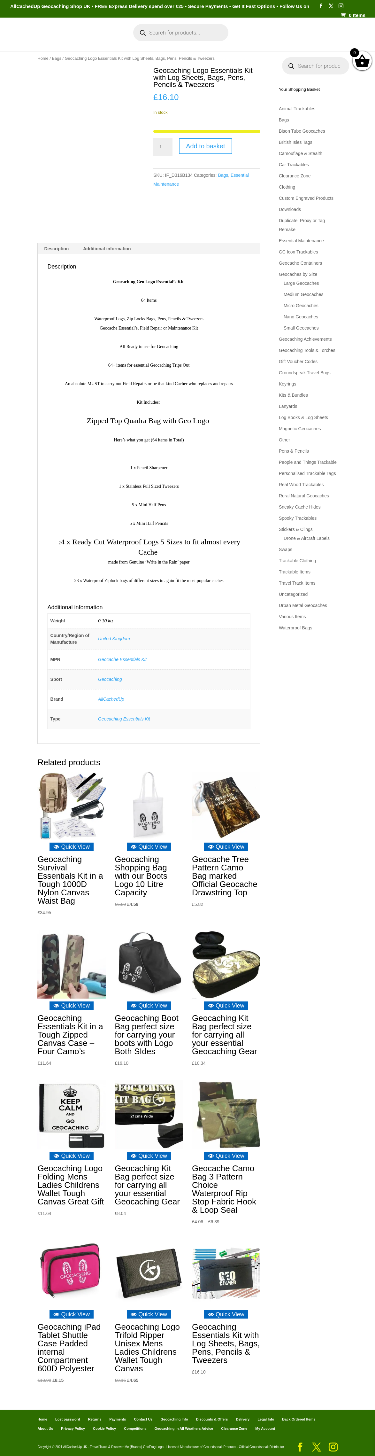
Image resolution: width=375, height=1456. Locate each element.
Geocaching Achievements (305, 339)
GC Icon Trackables (298, 251)
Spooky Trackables (298, 518)
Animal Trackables (297, 108)
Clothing (287, 187)
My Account (101, 37)
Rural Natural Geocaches (304, 495)
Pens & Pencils (294, 451)
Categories (59, 37)
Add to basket (205, 146)
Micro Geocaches (301, 305)
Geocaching (110, 678)
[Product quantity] (162, 147)
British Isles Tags (295, 142)
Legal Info (265, 1419)
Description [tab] (56, 248)
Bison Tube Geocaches (302, 131)
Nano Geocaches (301, 316)
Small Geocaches (301, 328)
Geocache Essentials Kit (122, 659)
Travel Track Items (297, 583)
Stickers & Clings (296, 529)
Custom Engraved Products (306, 198)
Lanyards (288, 406)
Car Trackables (294, 164)
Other (284, 439)
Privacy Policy (73, 1428)
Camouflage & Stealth (300, 153)
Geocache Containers (300, 263)
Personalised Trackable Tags (307, 473)
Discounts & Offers (212, 1419)
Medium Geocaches (304, 294)
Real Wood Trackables (301, 484)
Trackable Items (294, 571)
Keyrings (287, 383)
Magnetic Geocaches (300, 428)
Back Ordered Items (298, 1419)
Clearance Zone (295, 175)
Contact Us (143, 1419)
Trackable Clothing (297, 560)
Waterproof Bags (295, 627)
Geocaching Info (311, 37)
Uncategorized (293, 594)
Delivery (242, 1419)
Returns (95, 1419)
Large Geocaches (301, 283)
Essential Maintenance (301, 240)
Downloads (290, 209)
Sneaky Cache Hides (300, 507)
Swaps (285, 549)
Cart (245, 37)
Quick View (71, 847)
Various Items (292, 616)
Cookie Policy (104, 1428)
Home (30, 37)
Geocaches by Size (298, 274)
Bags (56, 58)
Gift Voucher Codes (298, 361)
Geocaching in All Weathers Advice (184, 1428)
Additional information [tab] (107, 248)
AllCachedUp (111, 698)
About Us (45, 1428)
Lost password (67, 1419)
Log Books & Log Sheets (303, 417)
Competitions (135, 1428)
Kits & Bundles (293, 395)
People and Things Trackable (308, 462)
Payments (270, 37)
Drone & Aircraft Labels (307, 538)
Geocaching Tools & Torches (307, 350)
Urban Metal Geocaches (303, 605)
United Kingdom (114, 638)
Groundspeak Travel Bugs (305, 372)
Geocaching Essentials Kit (124, 718)
